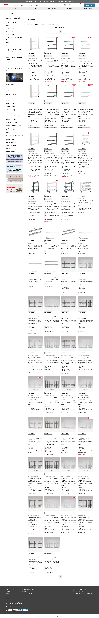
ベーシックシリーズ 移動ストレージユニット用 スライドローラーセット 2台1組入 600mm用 (68, 246)
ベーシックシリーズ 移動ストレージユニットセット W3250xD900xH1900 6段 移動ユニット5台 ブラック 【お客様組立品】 (35, 482)
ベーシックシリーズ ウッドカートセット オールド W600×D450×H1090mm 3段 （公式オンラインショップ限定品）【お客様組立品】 (35, 207)
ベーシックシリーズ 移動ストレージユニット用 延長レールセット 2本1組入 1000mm (35, 279)
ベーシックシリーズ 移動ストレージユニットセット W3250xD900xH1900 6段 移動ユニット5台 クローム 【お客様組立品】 (68, 482)
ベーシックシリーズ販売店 (33, 5)
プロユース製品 (89, 5)
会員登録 (69, 6)
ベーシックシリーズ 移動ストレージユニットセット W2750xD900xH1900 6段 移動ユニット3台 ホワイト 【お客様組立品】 (35, 401)
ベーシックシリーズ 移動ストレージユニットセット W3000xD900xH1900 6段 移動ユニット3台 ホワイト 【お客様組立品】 (85, 441)
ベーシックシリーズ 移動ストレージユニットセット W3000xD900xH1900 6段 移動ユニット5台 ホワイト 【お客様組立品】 (68, 441)
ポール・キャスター (11, 28)
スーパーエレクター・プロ (13, 116)
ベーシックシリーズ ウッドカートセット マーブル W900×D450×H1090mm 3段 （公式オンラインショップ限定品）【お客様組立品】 (51, 207)
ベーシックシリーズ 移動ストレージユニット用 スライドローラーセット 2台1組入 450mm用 (35, 246)
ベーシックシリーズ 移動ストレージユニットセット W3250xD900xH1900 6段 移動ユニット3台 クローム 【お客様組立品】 (85, 482)
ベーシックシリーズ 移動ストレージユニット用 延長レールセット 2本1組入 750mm (85, 246)
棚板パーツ (9, 25)
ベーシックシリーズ (11, 22)
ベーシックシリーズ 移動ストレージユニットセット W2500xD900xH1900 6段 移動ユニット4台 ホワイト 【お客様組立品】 (51, 320)
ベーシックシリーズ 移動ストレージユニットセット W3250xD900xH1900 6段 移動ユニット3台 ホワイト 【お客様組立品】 (68, 521)
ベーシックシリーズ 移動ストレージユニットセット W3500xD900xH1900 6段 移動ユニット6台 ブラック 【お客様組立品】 (85, 521)
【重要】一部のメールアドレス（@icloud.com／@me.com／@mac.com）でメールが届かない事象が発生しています (49, 1)
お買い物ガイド (9, 591)
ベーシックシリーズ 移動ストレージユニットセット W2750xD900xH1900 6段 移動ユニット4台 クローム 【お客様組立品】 (35, 361)
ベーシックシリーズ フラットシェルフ (14, 38)
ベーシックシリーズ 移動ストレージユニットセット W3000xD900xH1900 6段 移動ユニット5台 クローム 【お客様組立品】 (85, 401)
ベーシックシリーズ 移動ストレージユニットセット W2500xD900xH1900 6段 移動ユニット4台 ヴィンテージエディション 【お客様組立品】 (35, 320)
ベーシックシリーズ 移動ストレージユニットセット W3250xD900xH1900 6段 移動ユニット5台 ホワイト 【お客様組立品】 (51, 521)
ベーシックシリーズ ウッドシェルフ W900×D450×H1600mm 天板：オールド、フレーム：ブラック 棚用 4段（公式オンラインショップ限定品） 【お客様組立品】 (51, 112)
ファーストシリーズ (11, 94)
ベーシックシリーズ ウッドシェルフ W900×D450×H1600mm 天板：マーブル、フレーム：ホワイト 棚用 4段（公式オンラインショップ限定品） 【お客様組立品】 (35, 112)
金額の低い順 (42, 24)
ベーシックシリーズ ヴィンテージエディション (14, 50)
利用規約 (24, 591)
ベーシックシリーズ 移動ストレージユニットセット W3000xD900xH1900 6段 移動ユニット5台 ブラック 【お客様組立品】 (51, 401)
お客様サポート (23, 5)
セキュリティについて (27, 593)
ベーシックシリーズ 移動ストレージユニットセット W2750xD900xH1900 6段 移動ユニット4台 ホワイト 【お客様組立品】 (85, 361)
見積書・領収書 (9, 598)
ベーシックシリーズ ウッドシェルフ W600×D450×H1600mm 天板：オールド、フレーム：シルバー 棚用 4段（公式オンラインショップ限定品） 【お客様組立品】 (68, 64)
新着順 (36, 24)
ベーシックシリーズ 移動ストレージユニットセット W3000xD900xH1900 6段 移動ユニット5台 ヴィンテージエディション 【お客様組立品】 (51, 441)
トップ (7, 13)
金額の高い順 (49, 24)
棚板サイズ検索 (43, 5)
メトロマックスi (10, 113)
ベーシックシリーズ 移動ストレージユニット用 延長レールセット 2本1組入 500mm (51, 246)
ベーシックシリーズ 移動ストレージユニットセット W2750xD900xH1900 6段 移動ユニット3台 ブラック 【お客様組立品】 (85, 320)
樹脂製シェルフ (10, 104)
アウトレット (9, 596)
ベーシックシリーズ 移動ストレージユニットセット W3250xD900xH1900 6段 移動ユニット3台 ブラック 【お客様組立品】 (51, 482)
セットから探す (10, 34)
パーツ (7, 46)
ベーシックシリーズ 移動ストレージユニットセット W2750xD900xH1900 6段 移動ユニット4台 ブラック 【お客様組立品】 (68, 320)
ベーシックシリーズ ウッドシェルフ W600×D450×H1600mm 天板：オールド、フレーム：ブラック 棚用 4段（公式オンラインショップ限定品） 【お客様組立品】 (51, 64)
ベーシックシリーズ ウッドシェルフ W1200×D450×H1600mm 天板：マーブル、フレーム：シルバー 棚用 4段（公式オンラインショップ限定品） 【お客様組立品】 (85, 112)
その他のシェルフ (10, 129)
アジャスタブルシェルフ (12, 122)
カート (80, 5)
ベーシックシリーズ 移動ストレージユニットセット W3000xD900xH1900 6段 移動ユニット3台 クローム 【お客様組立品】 (35, 441)
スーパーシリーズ (10, 84)
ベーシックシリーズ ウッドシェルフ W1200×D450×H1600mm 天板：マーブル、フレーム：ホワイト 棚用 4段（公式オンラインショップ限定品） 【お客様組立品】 (35, 160)
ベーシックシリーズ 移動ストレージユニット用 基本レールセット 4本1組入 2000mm (51, 279)
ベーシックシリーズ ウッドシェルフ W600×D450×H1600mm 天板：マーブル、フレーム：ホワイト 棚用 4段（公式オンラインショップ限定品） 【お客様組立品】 (35, 64)
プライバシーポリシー (27, 596)
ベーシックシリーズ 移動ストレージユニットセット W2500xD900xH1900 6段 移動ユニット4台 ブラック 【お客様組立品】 (68, 281)
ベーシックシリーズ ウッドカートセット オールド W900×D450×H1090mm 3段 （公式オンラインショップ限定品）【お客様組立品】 (68, 207)
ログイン (75, 6)
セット (7, 42)
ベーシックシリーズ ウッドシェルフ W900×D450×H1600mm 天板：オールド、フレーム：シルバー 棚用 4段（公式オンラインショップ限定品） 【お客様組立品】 (68, 112)
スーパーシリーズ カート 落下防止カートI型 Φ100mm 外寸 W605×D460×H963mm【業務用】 (85, 203)
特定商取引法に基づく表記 (28, 589)
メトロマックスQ (10, 110)
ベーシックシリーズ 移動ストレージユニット (14, 58)
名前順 (55, 24)
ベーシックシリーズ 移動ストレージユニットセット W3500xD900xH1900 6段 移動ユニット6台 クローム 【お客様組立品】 (51, 561)
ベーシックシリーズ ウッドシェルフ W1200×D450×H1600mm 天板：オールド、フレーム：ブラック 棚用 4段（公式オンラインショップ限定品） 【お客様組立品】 (52, 160)
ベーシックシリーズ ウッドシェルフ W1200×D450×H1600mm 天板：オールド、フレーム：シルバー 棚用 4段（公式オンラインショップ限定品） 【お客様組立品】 (68, 160)
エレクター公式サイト (10, 589)
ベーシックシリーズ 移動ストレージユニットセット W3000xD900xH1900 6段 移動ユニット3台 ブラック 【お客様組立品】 (68, 401)
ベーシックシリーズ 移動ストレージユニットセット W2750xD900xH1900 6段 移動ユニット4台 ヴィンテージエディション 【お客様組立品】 (68, 361)
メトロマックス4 (10, 107)
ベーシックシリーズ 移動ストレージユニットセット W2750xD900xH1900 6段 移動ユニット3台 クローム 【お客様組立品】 (51, 361)
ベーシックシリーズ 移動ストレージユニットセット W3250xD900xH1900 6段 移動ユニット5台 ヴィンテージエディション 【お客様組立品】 (35, 521)
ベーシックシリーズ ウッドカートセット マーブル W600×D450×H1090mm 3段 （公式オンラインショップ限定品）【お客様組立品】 (85, 159)
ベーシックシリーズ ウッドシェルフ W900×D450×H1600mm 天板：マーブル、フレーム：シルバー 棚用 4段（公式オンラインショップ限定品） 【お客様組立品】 (85, 64)
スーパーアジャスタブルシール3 (14, 125)
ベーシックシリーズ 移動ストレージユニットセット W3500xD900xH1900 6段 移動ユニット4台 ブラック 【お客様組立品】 (35, 561)
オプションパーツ (10, 31)
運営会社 (24, 598)
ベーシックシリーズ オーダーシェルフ (14, 69)
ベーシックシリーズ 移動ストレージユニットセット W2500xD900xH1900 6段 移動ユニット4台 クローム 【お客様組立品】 (85, 281)
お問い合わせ (9, 593)
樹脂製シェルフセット (11, 119)
